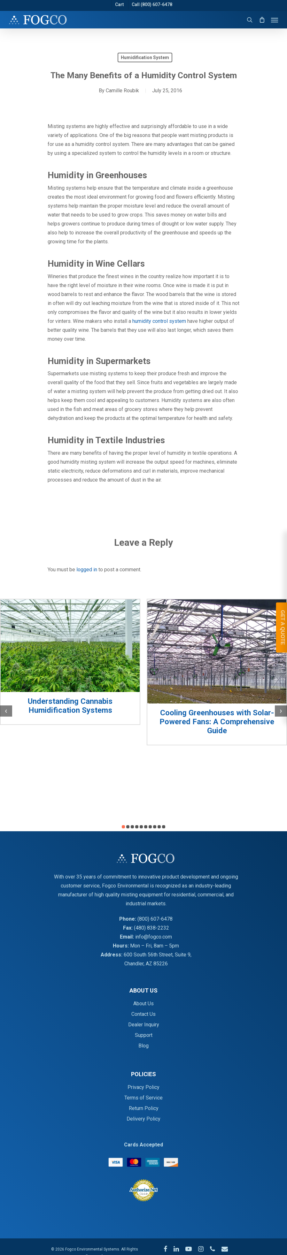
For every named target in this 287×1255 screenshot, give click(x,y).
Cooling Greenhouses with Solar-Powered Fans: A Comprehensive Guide (216, 721)
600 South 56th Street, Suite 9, (157, 955)
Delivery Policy (143, 1119)
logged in (86, 570)
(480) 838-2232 (151, 928)
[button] (123, 826)
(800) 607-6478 (155, 919)
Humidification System (145, 57)
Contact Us (143, 1014)
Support (143, 1035)
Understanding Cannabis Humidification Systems (70, 706)
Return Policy (144, 1108)
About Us (143, 1003)
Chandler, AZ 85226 (146, 964)
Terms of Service (143, 1098)
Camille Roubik (122, 90)
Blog (143, 1046)
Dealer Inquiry (143, 1025)
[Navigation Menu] (274, 20)
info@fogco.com (153, 937)
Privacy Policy (143, 1087)
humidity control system (159, 321)
